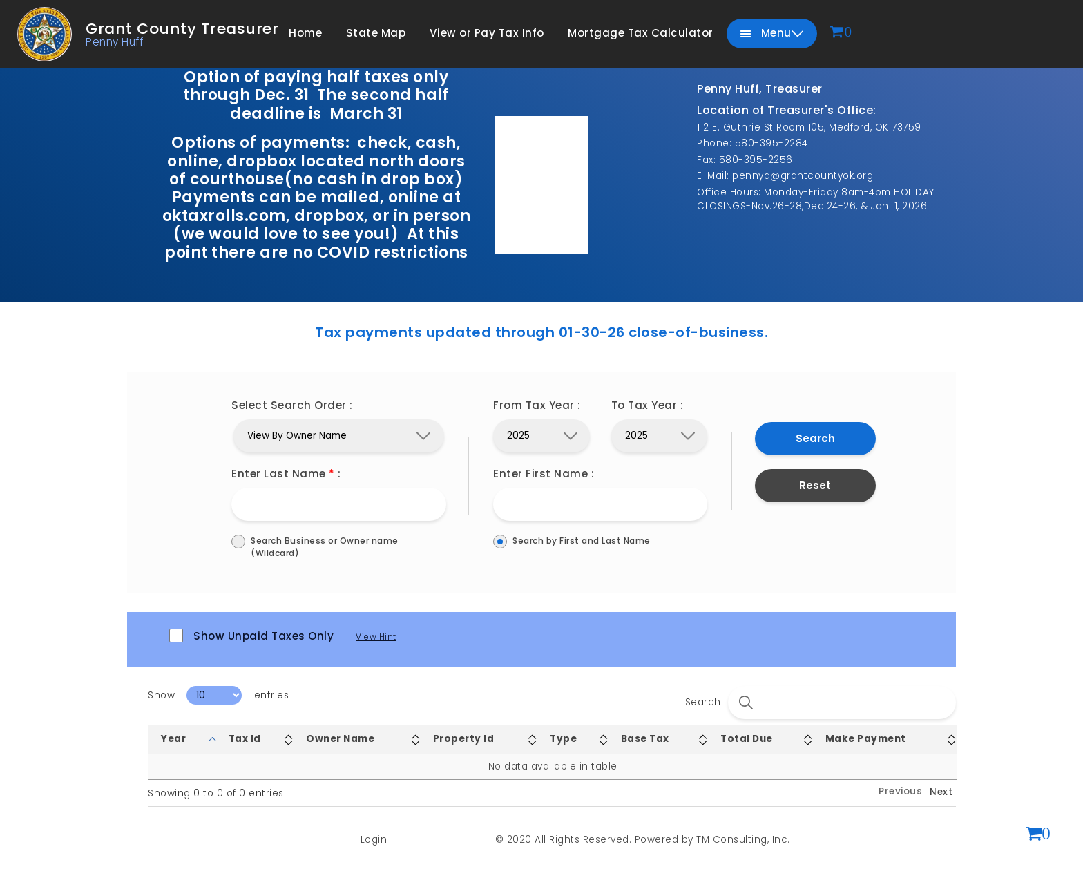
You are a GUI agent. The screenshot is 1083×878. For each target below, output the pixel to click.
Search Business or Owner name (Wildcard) (338, 547)
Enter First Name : (543, 473)
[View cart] (841, 33)
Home (305, 33)
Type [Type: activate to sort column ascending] (563, 738)
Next (941, 792)
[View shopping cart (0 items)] (1038, 835)
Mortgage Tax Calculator (640, 33)
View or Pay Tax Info (487, 33)
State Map (376, 33)
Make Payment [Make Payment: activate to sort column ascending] (865, 738)
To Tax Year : (647, 405)
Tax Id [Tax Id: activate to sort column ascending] (245, 738)
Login (374, 839)
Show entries (218, 695)
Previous (900, 791)
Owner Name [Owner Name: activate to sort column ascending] (340, 738)
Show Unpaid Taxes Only (251, 636)
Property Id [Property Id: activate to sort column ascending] (464, 738)
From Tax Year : (537, 405)
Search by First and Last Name (600, 541)
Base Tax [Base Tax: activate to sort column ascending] (645, 738)
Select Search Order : (292, 405)
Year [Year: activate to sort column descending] (173, 738)
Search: (820, 702)
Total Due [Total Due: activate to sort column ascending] (746, 738)
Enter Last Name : (286, 473)
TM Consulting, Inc (741, 839)
